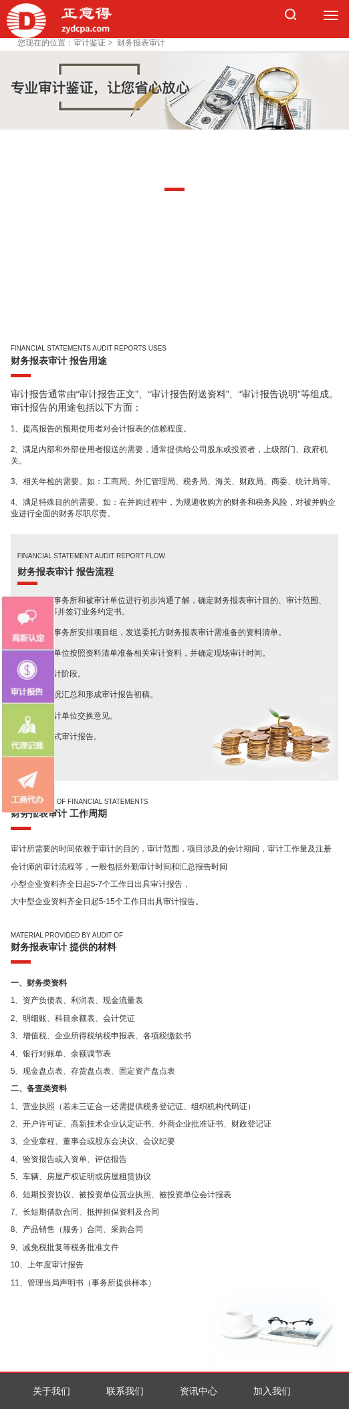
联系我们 (125, 1391)
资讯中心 (198, 1391)
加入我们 (272, 1391)
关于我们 (51, 1391)
